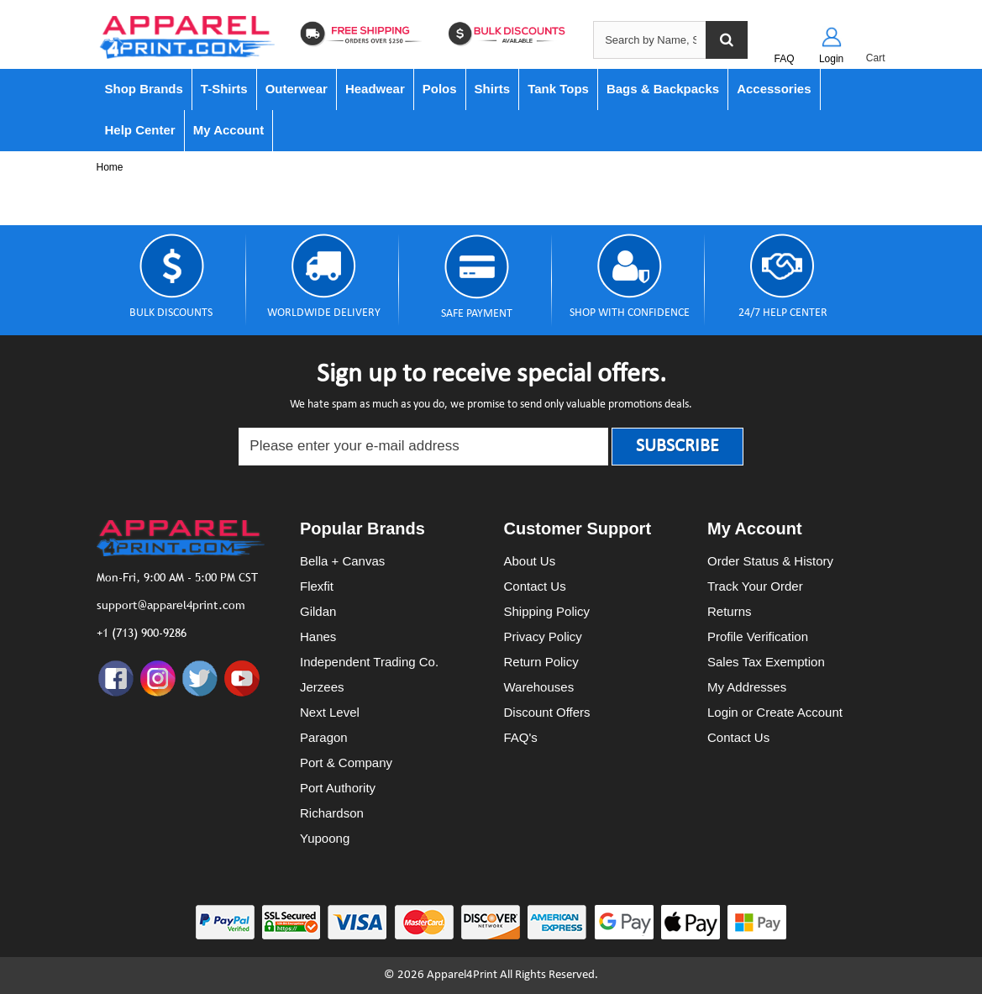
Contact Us (535, 586)
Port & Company (346, 762)
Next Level (330, 712)
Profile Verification (757, 636)
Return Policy (541, 662)
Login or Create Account (775, 712)
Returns (729, 611)
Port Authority (337, 788)
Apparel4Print (462, 975)
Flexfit (316, 586)
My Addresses (746, 687)
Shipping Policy (547, 611)
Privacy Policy (543, 636)
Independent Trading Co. (369, 662)
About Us (530, 561)
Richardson (332, 813)
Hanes (318, 636)
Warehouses (539, 687)
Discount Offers (547, 712)
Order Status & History (770, 561)
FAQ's (521, 737)
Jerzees (322, 687)
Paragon (324, 737)
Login (831, 59)
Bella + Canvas (342, 561)
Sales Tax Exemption (766, 662)
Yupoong (324, 838)
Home (110, 167)
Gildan (318, 611)
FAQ (785, 59)
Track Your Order (755, 586)
